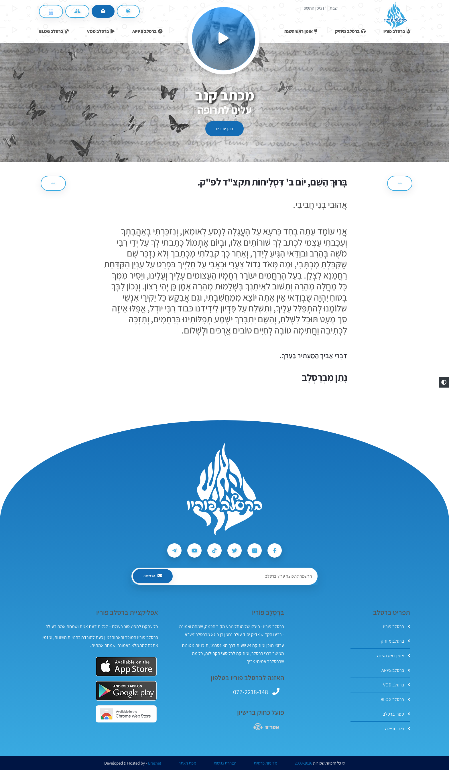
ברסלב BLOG (395, 699)
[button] (444, 382)
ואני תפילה (397, 729)
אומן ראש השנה (393, 656)
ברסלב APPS (395, 670)
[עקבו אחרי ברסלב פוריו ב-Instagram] (254, 550)
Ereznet (154, 763)
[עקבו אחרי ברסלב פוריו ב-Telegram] (174, 550)
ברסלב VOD (396, 685)
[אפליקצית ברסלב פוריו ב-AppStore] (126, 666)
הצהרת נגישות (225, 763)
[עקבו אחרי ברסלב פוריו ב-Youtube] (194, 550)
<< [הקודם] (400, 183)
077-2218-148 (250, 692)
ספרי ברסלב (396, 714)
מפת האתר (187, 763)
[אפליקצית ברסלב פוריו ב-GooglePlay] (126, 691)
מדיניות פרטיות (265, 763)
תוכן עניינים (224, 128)
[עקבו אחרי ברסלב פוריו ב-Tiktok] (214, 550)
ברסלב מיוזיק (395, 641)
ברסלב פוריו (396, 626)
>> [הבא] (53, 183)
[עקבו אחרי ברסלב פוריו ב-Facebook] (274, 550)
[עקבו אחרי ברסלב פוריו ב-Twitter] (234, 550)
